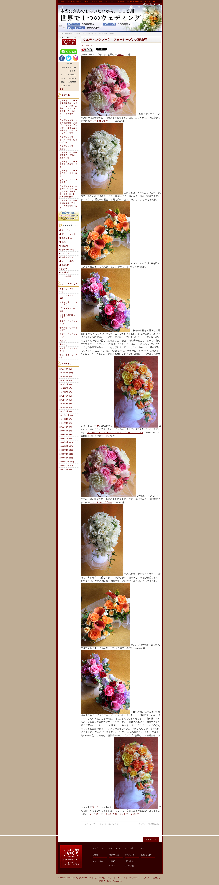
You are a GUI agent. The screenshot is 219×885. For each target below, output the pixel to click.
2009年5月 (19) (66, 446)
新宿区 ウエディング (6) (68, 335)
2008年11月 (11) (67, 462)
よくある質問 (66, 276)
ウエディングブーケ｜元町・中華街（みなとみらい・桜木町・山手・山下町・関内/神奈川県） (68, 191)
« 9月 (60, 89)
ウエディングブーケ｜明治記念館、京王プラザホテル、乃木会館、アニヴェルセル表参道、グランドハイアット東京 (68, 126)
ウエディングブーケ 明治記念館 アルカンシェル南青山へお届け (69, 204)
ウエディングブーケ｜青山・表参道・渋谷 (68, 164)
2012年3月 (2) (66, 408)
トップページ (68, 230)
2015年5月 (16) (66, 373)
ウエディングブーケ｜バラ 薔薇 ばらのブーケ (68, 139)
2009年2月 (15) (66, 458)
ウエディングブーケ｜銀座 (68, 181)
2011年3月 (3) (66, 423)
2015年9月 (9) (66, 369)
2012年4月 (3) (66, 404)
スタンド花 (67, 238)
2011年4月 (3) (66, 419)
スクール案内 (68, 261)
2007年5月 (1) (66, 469)
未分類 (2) (64, 344)
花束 (64, 242)
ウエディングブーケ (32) (68, 290)
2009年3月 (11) (66, 454)
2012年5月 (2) (66, 400)
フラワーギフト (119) (66, 296)
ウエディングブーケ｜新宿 (68, 147)
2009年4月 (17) (66, 450)
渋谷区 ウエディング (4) (68, 349)
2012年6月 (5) (66, 396)
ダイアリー (65, 269)
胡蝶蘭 (65, 246)
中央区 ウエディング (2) (68, 322)
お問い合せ (67, 272)
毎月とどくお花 (69, 257)
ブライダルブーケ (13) (67, 309)
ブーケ (120, 54)
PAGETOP (152, 839)
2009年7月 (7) (66, 439)
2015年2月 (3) (66, 380)
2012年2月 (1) (66, 411)
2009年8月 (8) (66, 435)
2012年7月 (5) (66, 392)
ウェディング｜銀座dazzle (150, 824)
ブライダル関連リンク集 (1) (68, 316)
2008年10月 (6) (66, 466)
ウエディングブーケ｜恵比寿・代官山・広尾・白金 (68, 155)
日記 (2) (63, 341)
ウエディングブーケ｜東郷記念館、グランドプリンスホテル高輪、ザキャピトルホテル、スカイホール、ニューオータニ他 (68, 108)
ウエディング (68, 253)
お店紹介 (66, 265)
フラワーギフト (86, 45)
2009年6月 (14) (66, 442)
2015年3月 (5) (66, 377)
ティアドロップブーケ (101, 121)
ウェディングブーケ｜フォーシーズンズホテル (99, 824)
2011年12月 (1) (66, 415)
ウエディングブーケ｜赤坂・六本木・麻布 (68, 173)
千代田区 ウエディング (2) (68, 329)
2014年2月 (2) (66, 388)
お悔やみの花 (68, 250)
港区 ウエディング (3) (68, 356)
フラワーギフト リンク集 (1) (68, 303)
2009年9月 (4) (66, 431)
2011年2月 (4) (66, 427)
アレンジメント (69, 234)
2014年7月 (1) (66, 384)
